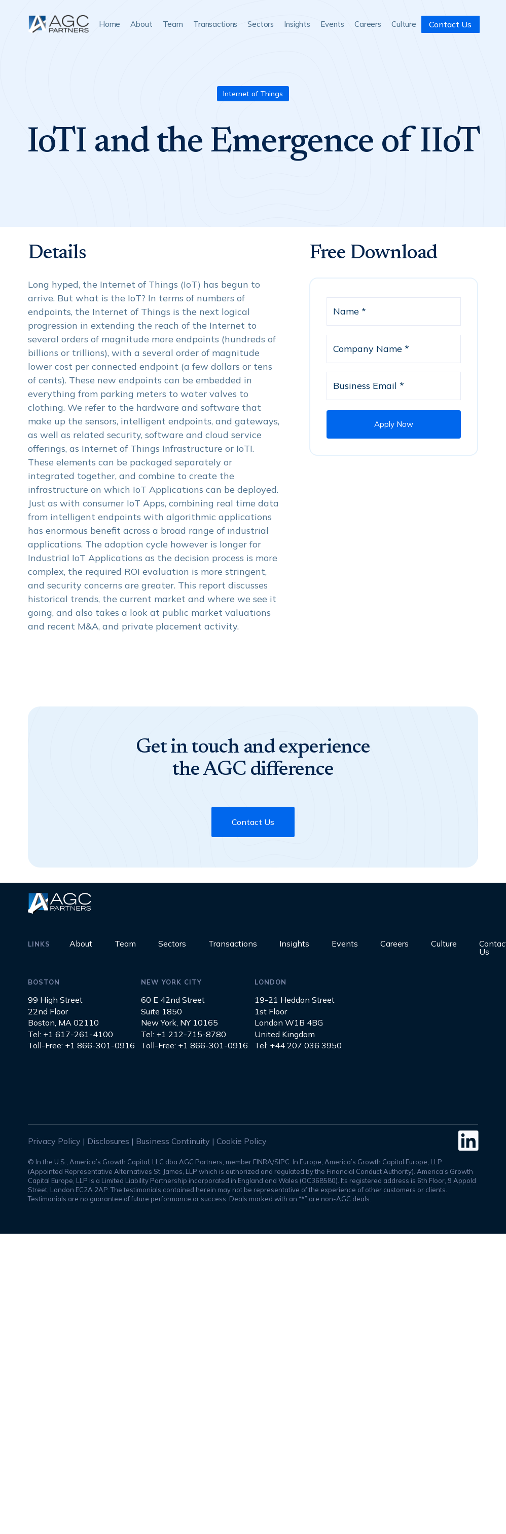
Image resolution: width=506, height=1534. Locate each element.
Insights (297, 24)
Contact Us (450, 24)
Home (109, 24)
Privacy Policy (54, 1141)
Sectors (260, 24)
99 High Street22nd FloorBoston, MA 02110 (63, 1011)
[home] (58, 24)
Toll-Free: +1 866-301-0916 (81, 1045)
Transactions (215, 24)
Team (173, 24)
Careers (367, 24)
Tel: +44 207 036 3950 (298, 1045)
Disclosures (108, 1141)
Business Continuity (173, 1141)
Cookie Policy (241, 1141)
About (141, 24)
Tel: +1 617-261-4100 (70, 1034)
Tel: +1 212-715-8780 (183, 1034)
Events (332, 24)
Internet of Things (253, 93)
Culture (403, 24)
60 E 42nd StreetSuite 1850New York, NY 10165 (179, 1011)
